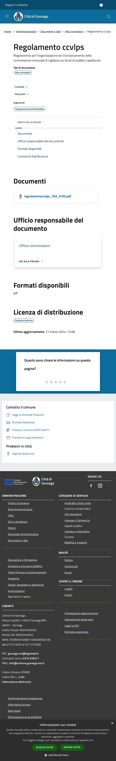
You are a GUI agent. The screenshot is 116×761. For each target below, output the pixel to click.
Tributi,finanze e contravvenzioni (27, 572)
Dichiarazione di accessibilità (24, 717)
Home (7, 31)
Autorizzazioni (16, 591)
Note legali (14, 711)
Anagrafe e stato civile (78, 503)
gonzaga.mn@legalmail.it (23, 653)
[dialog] (58, 740)
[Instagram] (100, 486)
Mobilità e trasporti (76, 542)
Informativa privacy (19, 704)
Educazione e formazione (22, 560)
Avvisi (68, 572)
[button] (58, 755)
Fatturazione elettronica (16, 682)
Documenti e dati (51, 31)
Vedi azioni (22, 94)
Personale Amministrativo (23, 534)
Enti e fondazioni (18, 522)
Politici (12, 528)
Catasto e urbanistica (77, 531)
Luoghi (68, 589)
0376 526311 (31, 658)
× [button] (112, 723)
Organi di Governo (18, 503)
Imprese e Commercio (77, 520)
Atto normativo (74, 31)
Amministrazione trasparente (25, 698)
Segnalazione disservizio (79, 619)
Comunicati (71, 566)
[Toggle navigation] (7, 16)
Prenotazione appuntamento (81, 613)
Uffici (11, 515)
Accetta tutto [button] (44, 747)
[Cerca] (109, 17)
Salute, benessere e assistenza (26, 585)
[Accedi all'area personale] (101, 5)
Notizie (69, 560)
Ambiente (13, 578)
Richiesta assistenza (76, 632)
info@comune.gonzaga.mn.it (26, 663)
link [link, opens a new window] (91, 740)
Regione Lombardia (16, 5)
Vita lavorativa (73, 514)
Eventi (68, 595)
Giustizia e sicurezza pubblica (25, 566)
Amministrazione (26, 31)
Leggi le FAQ (72, 626)
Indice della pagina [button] (29, 122)
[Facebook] (91, 486)
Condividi (22, 87)
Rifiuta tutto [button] (72, 747)
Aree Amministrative (20, 509)
